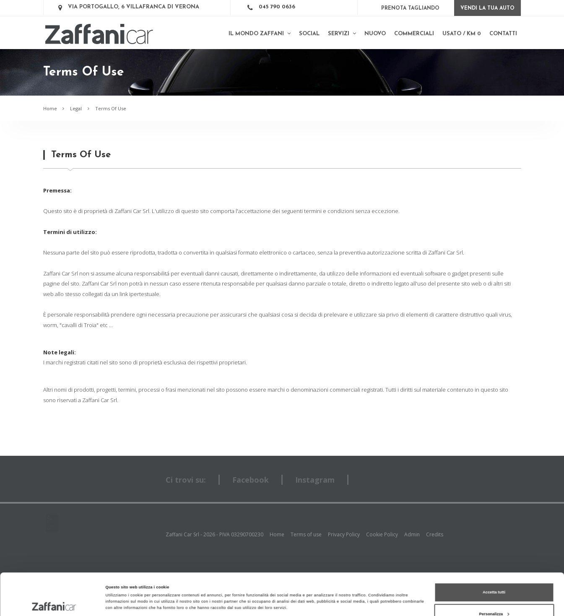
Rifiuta (494, 596)
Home (50, 108)
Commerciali (414, 33)
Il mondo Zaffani (260, 33)
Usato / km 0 (461, 33)
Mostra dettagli (120, 583)
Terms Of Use (110, 108)
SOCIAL (309, 33)
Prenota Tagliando (410, 8)
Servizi (342, 33)
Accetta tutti (494, 553)
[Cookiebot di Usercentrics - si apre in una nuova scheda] (54, 602)
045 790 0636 (277, 7)
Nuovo (375, 33)
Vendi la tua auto (487, 8)
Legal (76, 108)
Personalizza (494, 574)
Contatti (503, 33)
